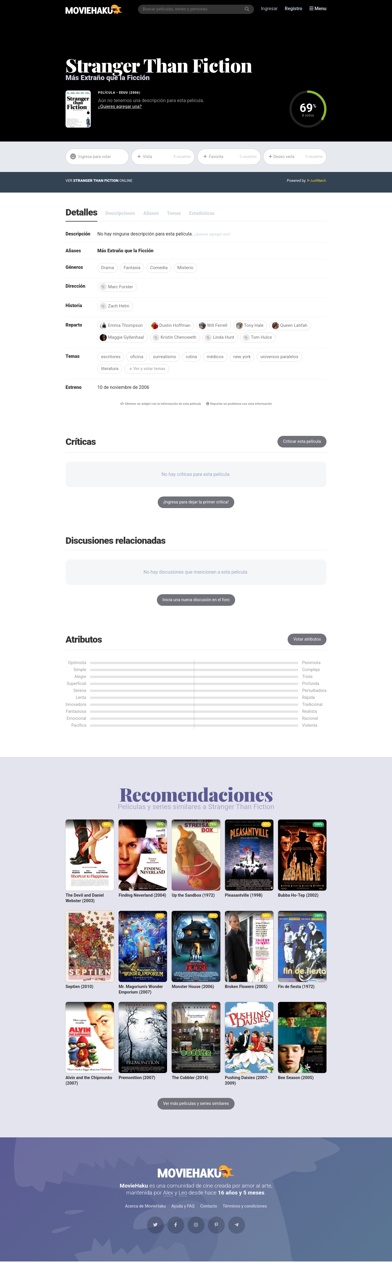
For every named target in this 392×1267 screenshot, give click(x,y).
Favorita (229, 157)
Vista (163, 157)
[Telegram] (240, 1230)
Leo (183, 1196)
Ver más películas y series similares (196, 1105)
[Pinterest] (218, 1230)
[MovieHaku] (94, 9)
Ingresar (269, 9)
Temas (174, 213)
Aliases (151, 213)
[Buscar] (247, 9)
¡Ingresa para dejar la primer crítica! (195, 504)
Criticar (302, 443)
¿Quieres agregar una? (121, 106)
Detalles (81, 213)
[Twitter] (152, 1230)
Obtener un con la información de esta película (159, 406)
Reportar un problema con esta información (240, 406)
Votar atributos (307, 641)
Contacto (208, 1210)
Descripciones (120, 213)
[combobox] (196, 9)
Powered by (306, 181)
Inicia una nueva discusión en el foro (196, 601)
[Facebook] (174, 1230)
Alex (168, 1196)
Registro (294, 9)
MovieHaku (196, 1174)
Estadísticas (202, 213)
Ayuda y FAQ (183, 1210)
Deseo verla (295, 157)
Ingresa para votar (91, 157)
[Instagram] (196, 1230)
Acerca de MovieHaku (145, 1210)
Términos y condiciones (245, 1210)
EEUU (123, 93)
